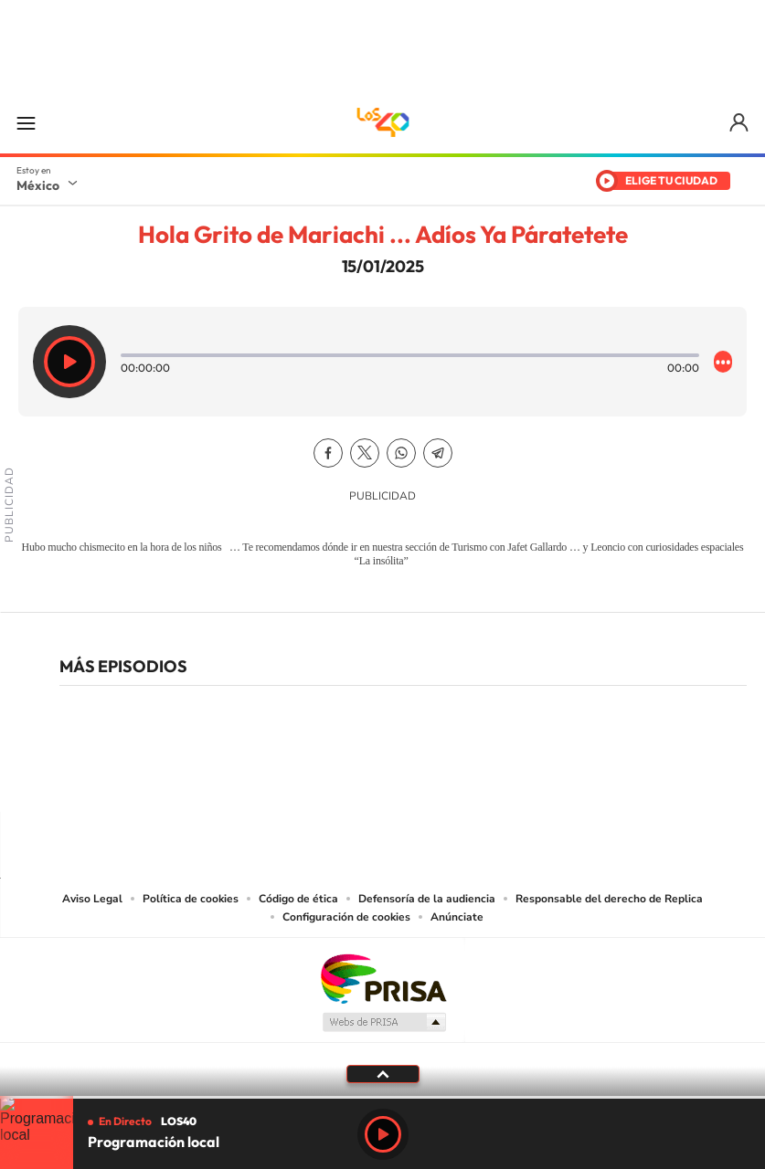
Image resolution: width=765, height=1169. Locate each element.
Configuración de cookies (346, 917)
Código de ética (298, 898)
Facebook (328, 453)
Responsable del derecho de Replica (609, 898)
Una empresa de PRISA (383, 978)
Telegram (437, 453)
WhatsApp (401, 453)
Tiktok (291, 776)
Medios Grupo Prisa (383, 1022)
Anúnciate (456, 917)
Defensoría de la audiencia (426, 898)
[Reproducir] (69, 361)
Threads (474, 776)
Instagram (364, 776)
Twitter (364, 453)
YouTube (328, 776)
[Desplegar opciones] (723, 362)
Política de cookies (191, 898)
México (37, 185)
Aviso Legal (92, 898)
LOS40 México (382, 122)
